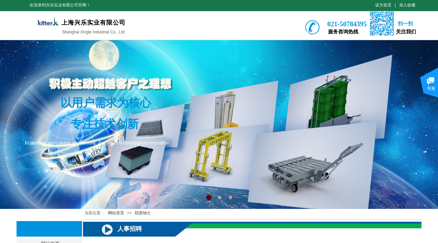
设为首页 (383, 5)
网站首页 (116, 213)
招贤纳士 (143, 213)
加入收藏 (407, 5)
